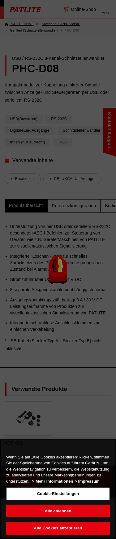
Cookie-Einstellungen (58, 493)
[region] (58, 489)
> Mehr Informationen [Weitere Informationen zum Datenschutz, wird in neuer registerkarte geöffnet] (52, 481)
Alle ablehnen (58, 511)
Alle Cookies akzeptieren (58, 528)
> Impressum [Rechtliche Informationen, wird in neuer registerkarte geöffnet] (87, 481)
